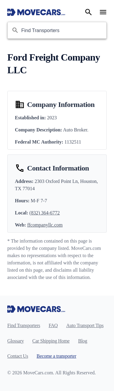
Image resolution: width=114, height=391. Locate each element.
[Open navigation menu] (103, 12)
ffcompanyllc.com (45, 224)
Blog (82, 340)
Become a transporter (56, 356)
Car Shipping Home (51, 340)
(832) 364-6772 (44, 212)
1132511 (72, 141)
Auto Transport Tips (85, 325)
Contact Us (17, 356)
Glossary (15, 340)
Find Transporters (23, 325)
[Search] (88, 12)
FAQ (53, 325)
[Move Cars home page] (36, 12)
